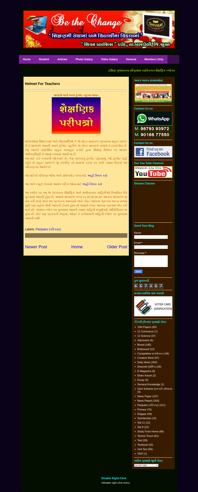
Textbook (142, 444)
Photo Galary (84, 59)
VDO (140, 453)
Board (140, 344)
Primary (141, 409)
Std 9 (140, 427)
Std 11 (141, 422)
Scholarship (144, 418)
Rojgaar (142, 414)
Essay (140, 380)
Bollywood (143, 349)
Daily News (143, 362)
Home (27, 59)
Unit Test (142, 449)
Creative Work (145, 357)
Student (44, 59)
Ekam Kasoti (144, 375)
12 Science (143, 335)
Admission (143, 340)
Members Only (153, 59)
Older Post (117, 246)
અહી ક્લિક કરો (97, 175)
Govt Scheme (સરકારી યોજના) (154, 388)
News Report (144, 400)
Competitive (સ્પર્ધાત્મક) (150, 353)
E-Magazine (144, 371)
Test (139, 440)
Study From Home (147, 431)
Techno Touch (145, 436)
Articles (62, 59)
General (131, 59)
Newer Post (36, 246)
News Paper (144, 396)
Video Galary (109, 59)
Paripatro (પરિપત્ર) (48, 229)
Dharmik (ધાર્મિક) (146, 366)
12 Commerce (145, 331)
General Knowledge (148, 384)
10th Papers (144, 327)
